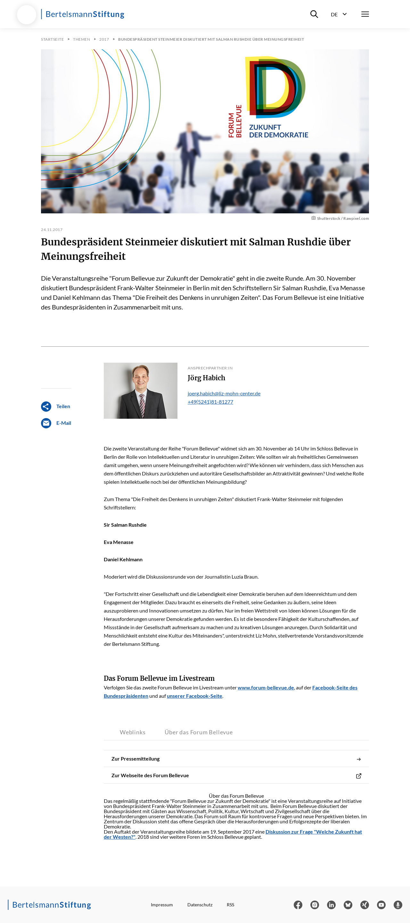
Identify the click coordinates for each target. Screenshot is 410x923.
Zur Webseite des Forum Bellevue (236, 775)
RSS (230, 904)
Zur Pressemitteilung (236, 758)
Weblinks (132, 732)
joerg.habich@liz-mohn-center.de (224, 393)
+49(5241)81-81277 (210, 402)
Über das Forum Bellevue (199, 732)
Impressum (162, 904)
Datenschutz (199, 904)
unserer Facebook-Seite (194, 696)
